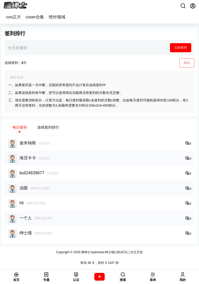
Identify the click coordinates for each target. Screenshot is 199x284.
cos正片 (13, 17)
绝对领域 (57, 17)
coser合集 (35, 17)
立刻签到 (180, 47)
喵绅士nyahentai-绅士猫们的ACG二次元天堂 (111, 252)
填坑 (187, 63)
